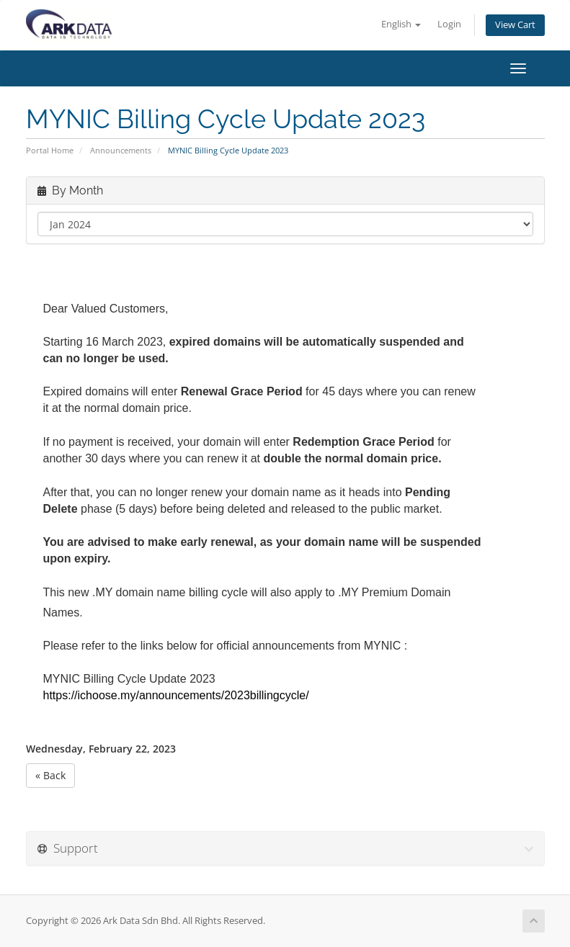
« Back (50, 775)
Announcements (120, 150)
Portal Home (50, 150)
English (401, 24)
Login (449, 24)
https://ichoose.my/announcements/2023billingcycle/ (176, 695)
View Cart (515, 25)
